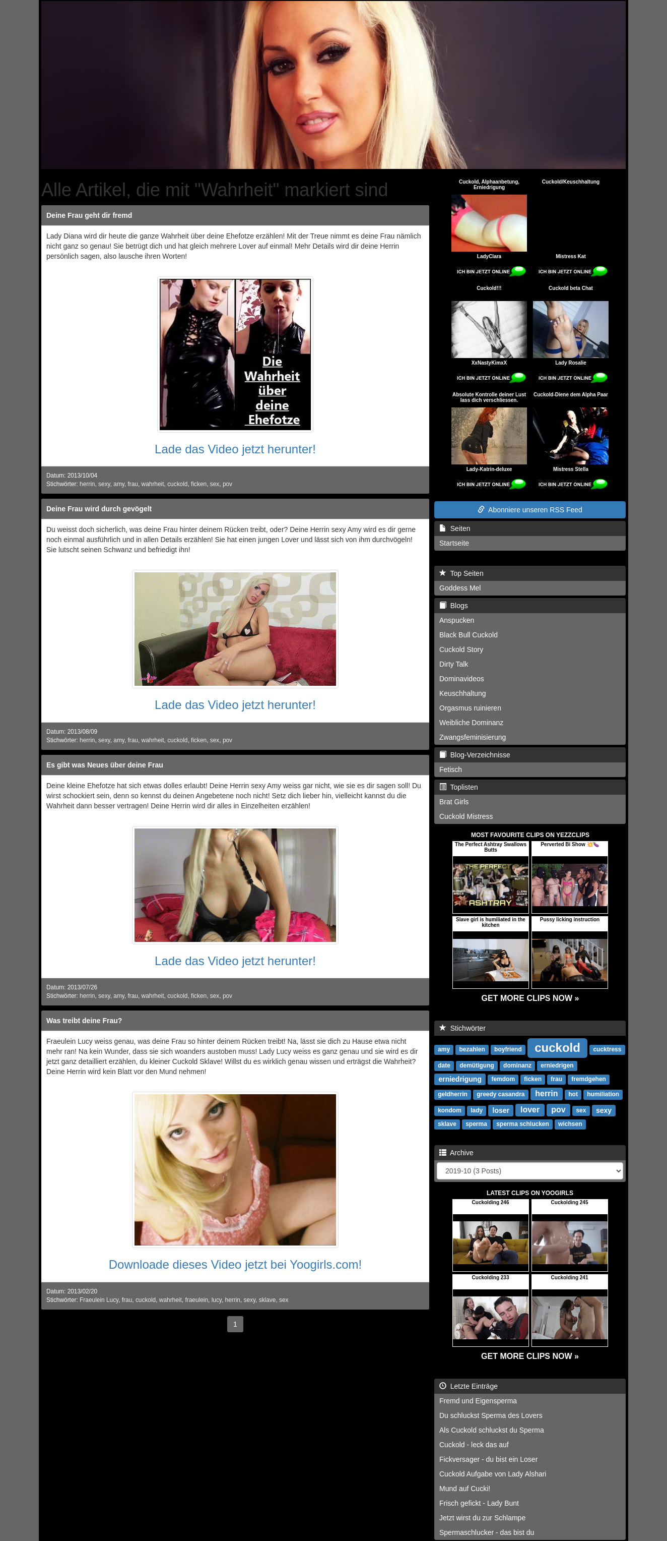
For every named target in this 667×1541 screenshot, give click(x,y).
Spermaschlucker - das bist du (486, 1532)
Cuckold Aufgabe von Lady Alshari (492, 1474)
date (444, 1065)
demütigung (476, 1065)
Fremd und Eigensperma (478, 1401)
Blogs (453, 606)
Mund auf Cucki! (464, 1489)
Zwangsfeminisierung (472, 737)
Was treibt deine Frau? (84, 1021)
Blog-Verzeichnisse (474, 755)
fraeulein (196, 1299)
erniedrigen (557, 1065)
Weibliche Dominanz (471, 723)
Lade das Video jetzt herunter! (235, 449)
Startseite (454, 543)
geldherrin (453, 1094)
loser (501, 1110)
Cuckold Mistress (466, 816)
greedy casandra (500, 1094)
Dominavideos (461, 679)
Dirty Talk (453, 664)
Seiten (454, 528)
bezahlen (472, 1049)
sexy (104, 484)
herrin (87, 484)
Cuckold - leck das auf (474, 1445)
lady (477, 1110)
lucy (217, 1299)
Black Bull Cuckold (468, 635)
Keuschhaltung (462, 693)
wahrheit (153, 484)
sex (215, 484)
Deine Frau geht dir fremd (89, 215)
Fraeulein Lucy (99, 1299)
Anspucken (456, 620)
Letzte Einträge (468, 1386)
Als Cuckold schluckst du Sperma (491, 1430)
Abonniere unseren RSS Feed (530, 510)
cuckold (177, 484)
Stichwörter (462, 1028)
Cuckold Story (461, 649)
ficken (199, 484)
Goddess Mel (460, 588)
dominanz (517, 1065)
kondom (449, 1110)
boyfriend (508, 1049)
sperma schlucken (522, 1124)
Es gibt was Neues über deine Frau (104, 765)
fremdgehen (588, 1079)
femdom (503, 1079)
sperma (476, 1124)
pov (227, 484)
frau (132, 484)
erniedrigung (460, 1079)
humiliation (603, 1094)
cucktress (607, 1049)
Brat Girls (454, 802)
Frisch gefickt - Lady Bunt (479, 1503)
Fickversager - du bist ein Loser (488, 1459)
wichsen (570, 1124)
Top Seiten (461, 573)
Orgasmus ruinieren (470, 708)
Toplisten (458, 787)
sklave (267, 1299)
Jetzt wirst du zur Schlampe (482, 1518)
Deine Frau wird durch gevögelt (99, 509)
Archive (456, 1153)
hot (573, 1094)
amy (118, 484)
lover (530, 1109)
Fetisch (450, 769)
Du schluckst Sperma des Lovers (491, 1415)
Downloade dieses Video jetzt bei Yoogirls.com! (235, 1264)
